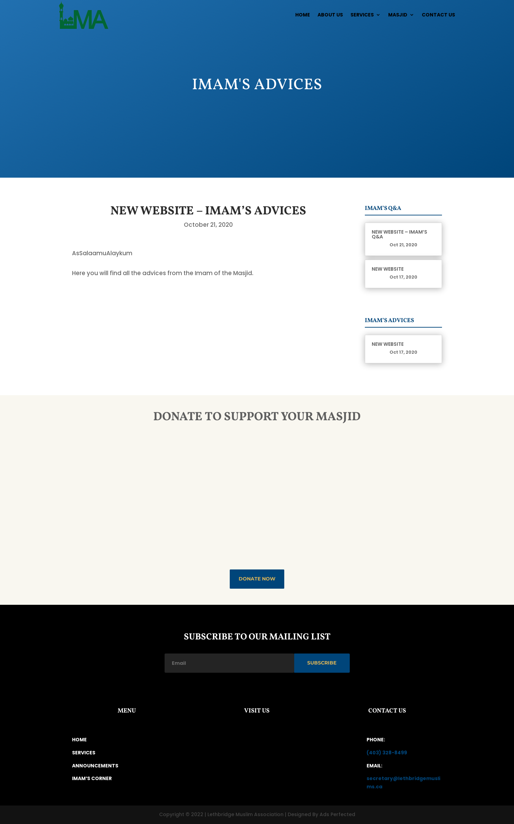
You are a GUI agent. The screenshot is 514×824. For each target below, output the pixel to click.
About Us (330, 14)
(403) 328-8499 (387, 752)
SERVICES (83, 752)
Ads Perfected (337, 814)
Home (302, 14)
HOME (79, 739)
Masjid (397, 14)
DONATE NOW (257, 579)
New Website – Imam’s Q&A (399, 234)
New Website (388, 269)
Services (362, 14)
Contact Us (438, 14)
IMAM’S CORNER (92, 778)
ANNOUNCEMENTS (95, 765)
